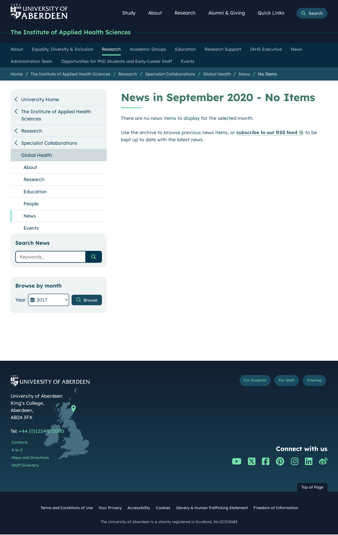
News (244, 74)
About (158, 13)
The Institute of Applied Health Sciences (78, 32)
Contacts (20, 442)
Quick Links (274, 13)
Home (17, 74)
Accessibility (139, 508)
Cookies (163, 508)
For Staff (277, 382)
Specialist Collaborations (170, 74)
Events (31, 229)
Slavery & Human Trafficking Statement (212, 508)
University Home (40, 100)
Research (188, 13)
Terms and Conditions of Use (67, 508)
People (31, 204)
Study (131, 13)
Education (35, 192)
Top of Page (312, 487)
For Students (238, 382)
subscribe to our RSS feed (266, 133)
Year (20, 300)
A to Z (17, 450)
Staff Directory (25, 465)
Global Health (217, 74)
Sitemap (311, 382)
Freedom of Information (275, 508)
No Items (267, 74)
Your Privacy (110, 508)
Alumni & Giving (229, 13)
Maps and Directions (30, 458)
